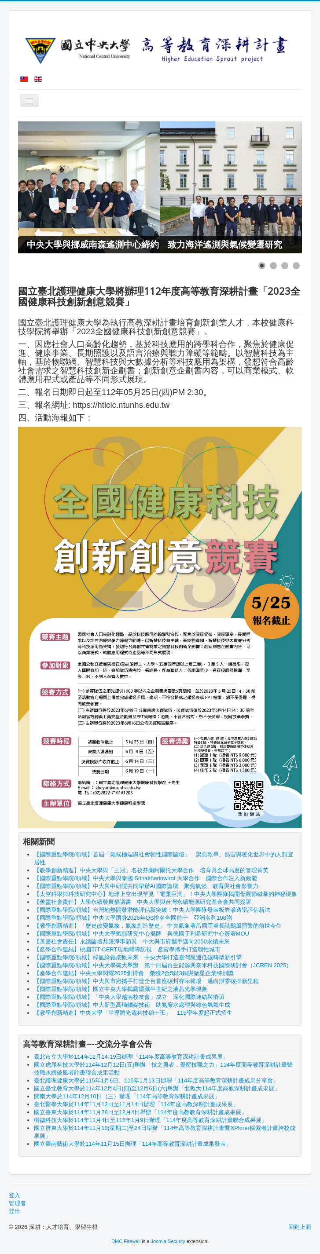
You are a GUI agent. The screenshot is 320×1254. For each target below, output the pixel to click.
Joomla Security (168, 1241)
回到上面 (299, 1227)
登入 (14, 1195)
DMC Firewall (125, 1241)
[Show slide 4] (296, 265)
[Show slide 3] (284, 265)
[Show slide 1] (261, 265)
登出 (14, 1211)
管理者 (17, 1203)
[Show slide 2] (273, 265)
